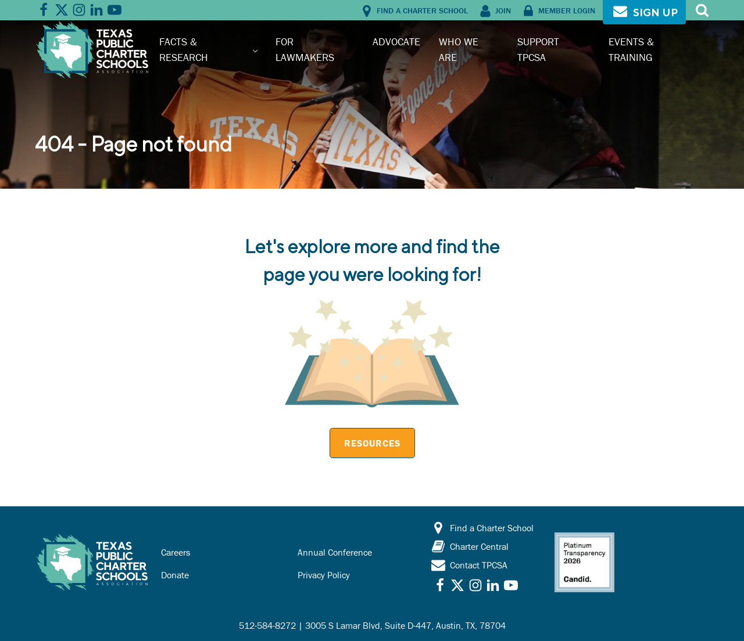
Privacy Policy (324, 575)
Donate (175, 575)
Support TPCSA (538, 49)
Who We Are (458, 49)
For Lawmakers (305, 49)
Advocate (396, 41)
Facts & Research (183, 49)
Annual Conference (335, 552)
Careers (175, 552)
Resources (372, 443)
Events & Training (631, 49)
